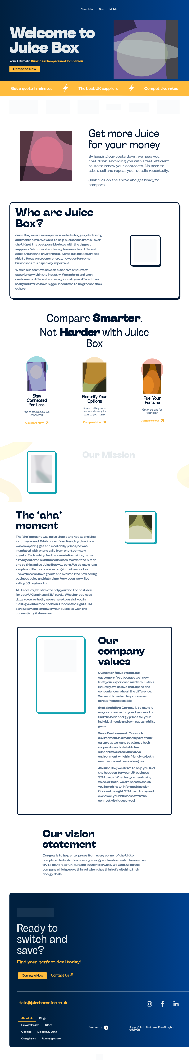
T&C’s (48, 1024)
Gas (101, 9)
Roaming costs (51, 1038)
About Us (27, 1018)
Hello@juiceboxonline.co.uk (42, 1003)
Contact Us (60, 975)
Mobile (113, 9)
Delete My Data (47, 1031)
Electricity (87, 9)
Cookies (26, 1031)
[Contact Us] (71, 974)
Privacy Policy (30, 1024)
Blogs (42, 1018)
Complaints (28, 1038)
